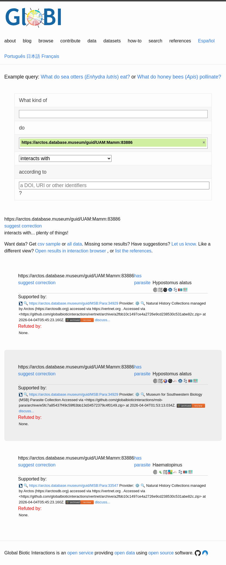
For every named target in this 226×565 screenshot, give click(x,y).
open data (124, 552)
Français (50, 56)
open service (80, 552)
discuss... (102, 320)
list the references (133, 250)
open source (161, 552)
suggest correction (23, 225)
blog (27, 40)
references (180, 40)
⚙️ (137, 303)
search (155, 40)
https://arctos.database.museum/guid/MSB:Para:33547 (74, 485)
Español (206, 40)
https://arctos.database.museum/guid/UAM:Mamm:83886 (62, 219)
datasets (112, 40)
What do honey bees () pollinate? (179, 77)
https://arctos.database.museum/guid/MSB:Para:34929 (74, 303)
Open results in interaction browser (70, 250)
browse (45, 40)
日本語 (33, 56)
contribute (70, 40)
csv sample (49, 244)
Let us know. (184, 244)
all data (74, 244)
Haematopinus (167, 464)
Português (14, 56)
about (10, 40)
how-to (134, 40)
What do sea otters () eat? (85, 77)
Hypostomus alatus (172, 282)
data (91, 40)
